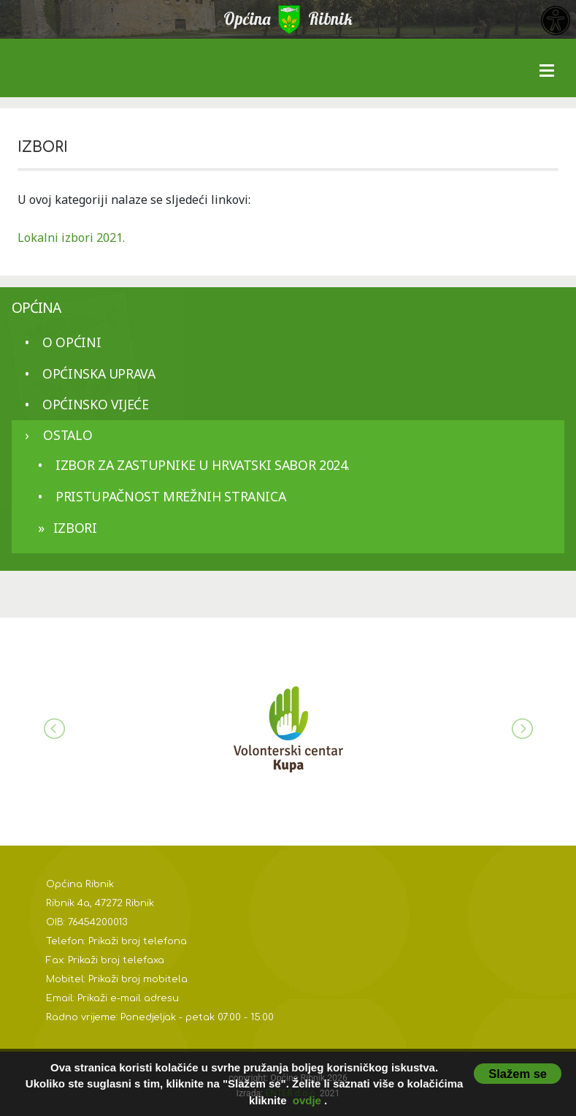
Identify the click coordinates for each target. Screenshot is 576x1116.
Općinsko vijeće (95, 404)
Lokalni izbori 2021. (71, 237)
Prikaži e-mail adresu (128, 998)
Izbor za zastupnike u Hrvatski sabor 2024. (202, 465)
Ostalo (67, 435)
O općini (71, 342)
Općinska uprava (98, 373)
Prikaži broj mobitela (138, 979)
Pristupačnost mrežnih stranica (170, 496)
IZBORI (75, 527)
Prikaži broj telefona (137, 941)
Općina (36, 307)
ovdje (307, 1100)
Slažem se (517, 1073)
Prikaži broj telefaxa (116, 960)
